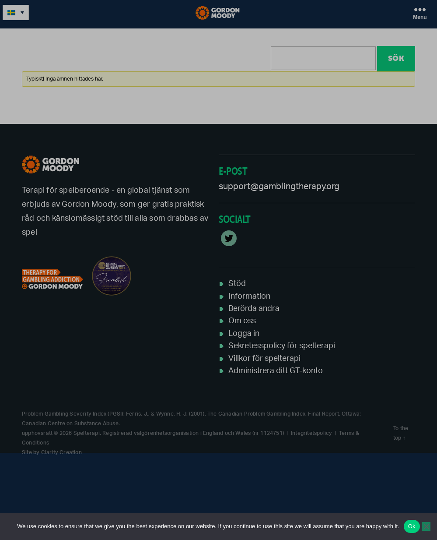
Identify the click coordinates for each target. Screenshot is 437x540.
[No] (426, 526)
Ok (412, 526)
